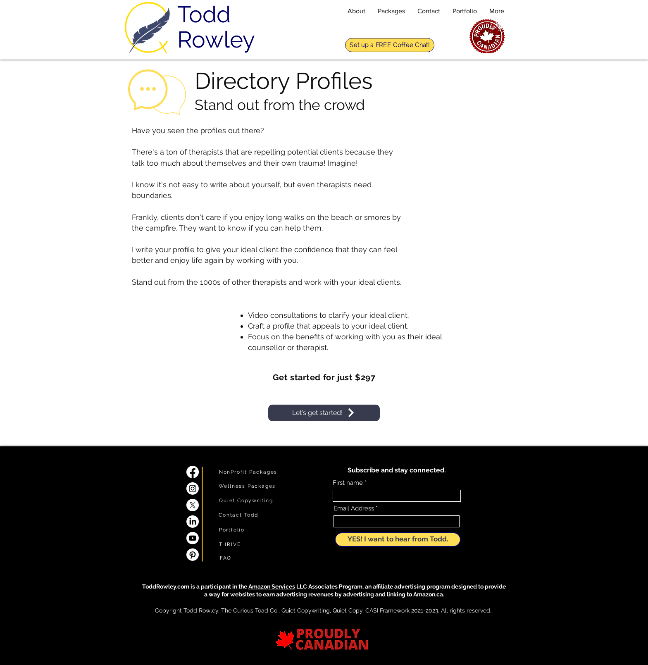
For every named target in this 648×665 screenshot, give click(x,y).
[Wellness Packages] (247, 486)
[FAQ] (225, 558)
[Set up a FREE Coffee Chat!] (389, 45)
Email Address (354, 508)
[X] (192, 505)
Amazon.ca (428, 594)
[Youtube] (192, 538)
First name (348, 483)
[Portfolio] (231, 530)
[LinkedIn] (192, 521)
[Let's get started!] (324, 413)
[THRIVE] (229, 544)
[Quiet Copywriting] (246, 500)
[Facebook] (192, 472)
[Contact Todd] (238, 515)
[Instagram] (192, 488)
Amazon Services (271, 586)
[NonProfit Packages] (248, 472)
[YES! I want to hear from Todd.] (398, 539)
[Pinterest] (192, 554)
